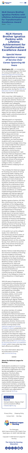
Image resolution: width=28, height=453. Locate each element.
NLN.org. (14, 391)
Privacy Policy (8, 413)
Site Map (19, 416)
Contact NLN (10, 416)
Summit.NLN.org (10, 353)
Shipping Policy (19, 413)
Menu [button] (23, 3)
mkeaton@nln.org (10, 405)
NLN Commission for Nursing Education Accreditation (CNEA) (14, 342)
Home (4, 24)
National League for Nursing (11, 75)
